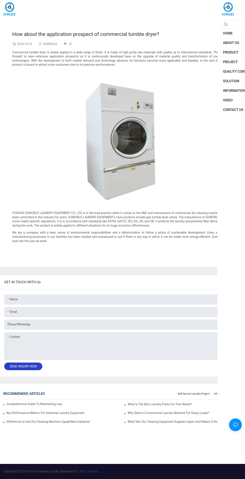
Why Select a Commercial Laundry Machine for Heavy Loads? (168, 413)
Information (220, 393)
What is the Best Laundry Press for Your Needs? (160, 404)
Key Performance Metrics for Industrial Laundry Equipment (45, 413)
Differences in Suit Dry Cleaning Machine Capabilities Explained (48, 421)
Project (236, 393)
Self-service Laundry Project (193, 393)
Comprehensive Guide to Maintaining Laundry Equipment (34, 404)
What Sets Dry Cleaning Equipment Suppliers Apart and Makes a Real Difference (181, 421)
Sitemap (92, 471)
